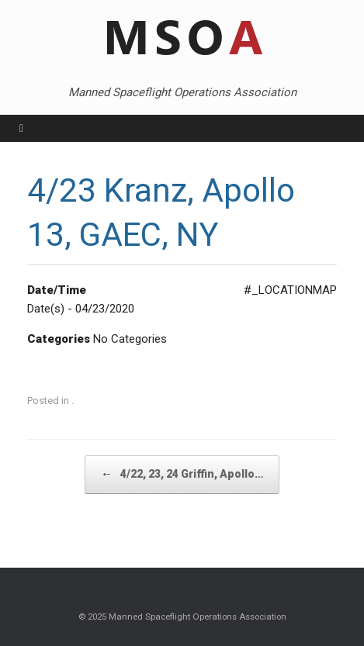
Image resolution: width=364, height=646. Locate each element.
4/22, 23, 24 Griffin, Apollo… (182, 474)
